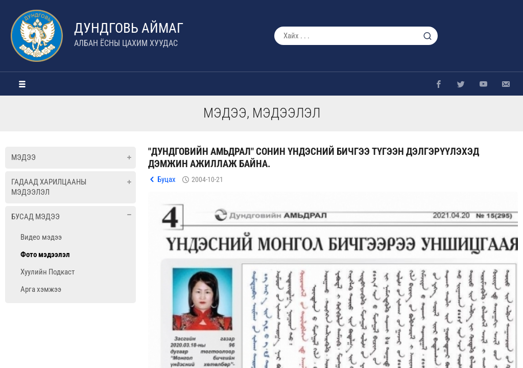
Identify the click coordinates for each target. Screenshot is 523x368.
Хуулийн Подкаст (47, 272)
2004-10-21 (207, 179)
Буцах (166, 179)
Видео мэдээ (41, 237)
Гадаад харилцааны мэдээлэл (48, 187)
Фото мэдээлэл (45, 254)
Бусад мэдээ (35, 216)
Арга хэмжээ (40, 289)
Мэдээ (23, 157)
